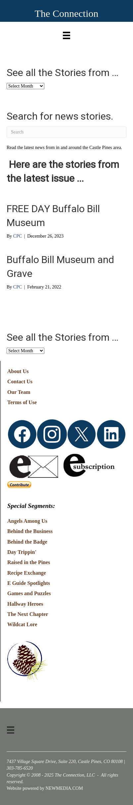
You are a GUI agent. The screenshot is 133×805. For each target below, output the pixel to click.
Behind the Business (30, 531)
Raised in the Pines (28, 562)
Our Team (18, 392)
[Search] (66, 132)
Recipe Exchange (26, 573)
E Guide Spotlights (28, 583)
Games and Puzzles (29, 593)
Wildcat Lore (22, 624)
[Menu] (66, 33)
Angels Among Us (27, 521)
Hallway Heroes (25, 604)
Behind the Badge (27, 542)
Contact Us (19, 381)
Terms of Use (22, 402)
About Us (17, 371)
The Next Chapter (27, 614)
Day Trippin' (21, 552)
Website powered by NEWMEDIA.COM (45, 788)
